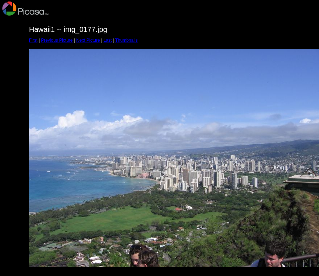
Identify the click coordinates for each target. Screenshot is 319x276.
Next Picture (88, 40)
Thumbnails (126, 40)
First (33, 40)
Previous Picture (56, 40)
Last (107, 40)
